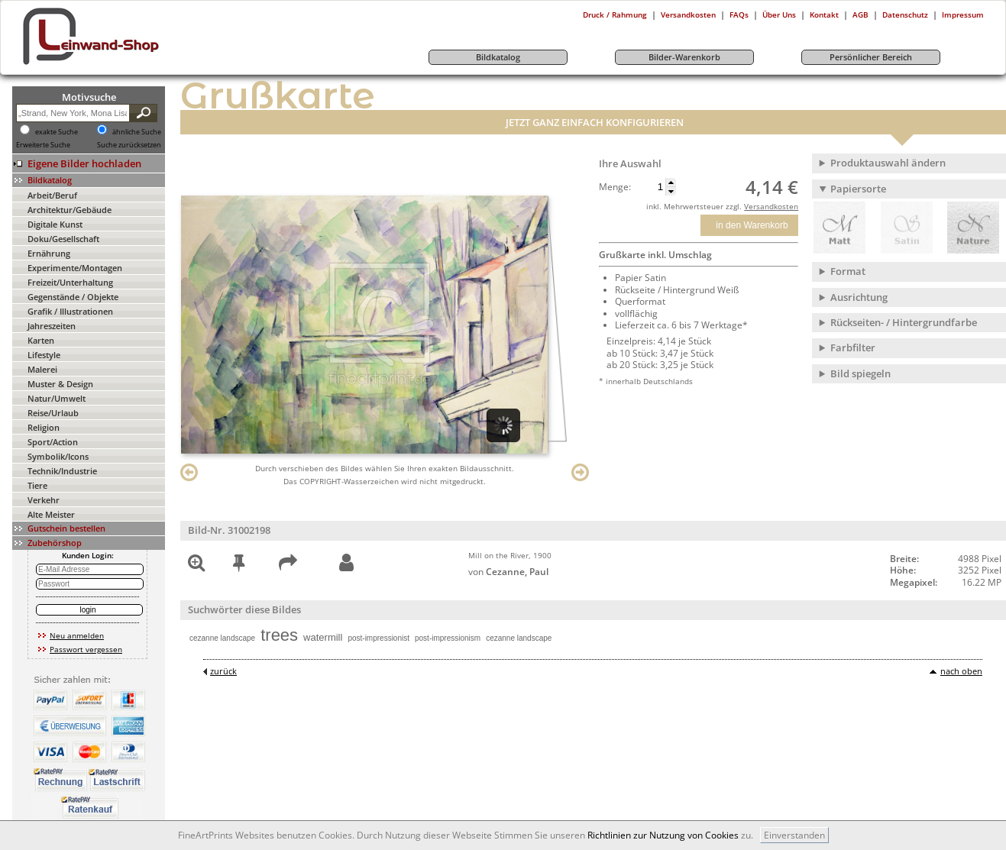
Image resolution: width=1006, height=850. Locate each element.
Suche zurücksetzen (129, 145)
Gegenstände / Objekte (72, 296)
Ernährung (48, 253)
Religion (43, 427)
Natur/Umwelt (56, 398)
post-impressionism (447, 638)
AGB (860, 14)
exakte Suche (56, 132)
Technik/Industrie (62, 471)
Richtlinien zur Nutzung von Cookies (663, 835)
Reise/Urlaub (53, 413)
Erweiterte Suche (43, 145)
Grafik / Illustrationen (70, 311)
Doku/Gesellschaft (63, 238)
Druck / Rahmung (615, 14)
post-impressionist (378, 638)
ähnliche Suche (136, 132)
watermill (322, 637)
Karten (40, 340)
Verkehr (43, 500)
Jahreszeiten (51, 325)
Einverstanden (794, 835)
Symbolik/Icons (58, 456)
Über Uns (779, 14)
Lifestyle (43, 354)
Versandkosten (688, 14)
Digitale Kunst (54, 224)
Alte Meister (51, 514)
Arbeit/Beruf (52, 195)
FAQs (739, 14)
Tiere (37, 485)
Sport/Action (52, 442)
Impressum (963, 14)
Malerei (42, 369)
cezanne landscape (222, 638)
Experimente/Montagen (74, 267)
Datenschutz (905, 14)
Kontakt (824, 14)
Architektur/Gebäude (69, 209)
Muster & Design (60, 383)
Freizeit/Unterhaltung (70, 282)
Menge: (615, 187)
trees (279, 635)
